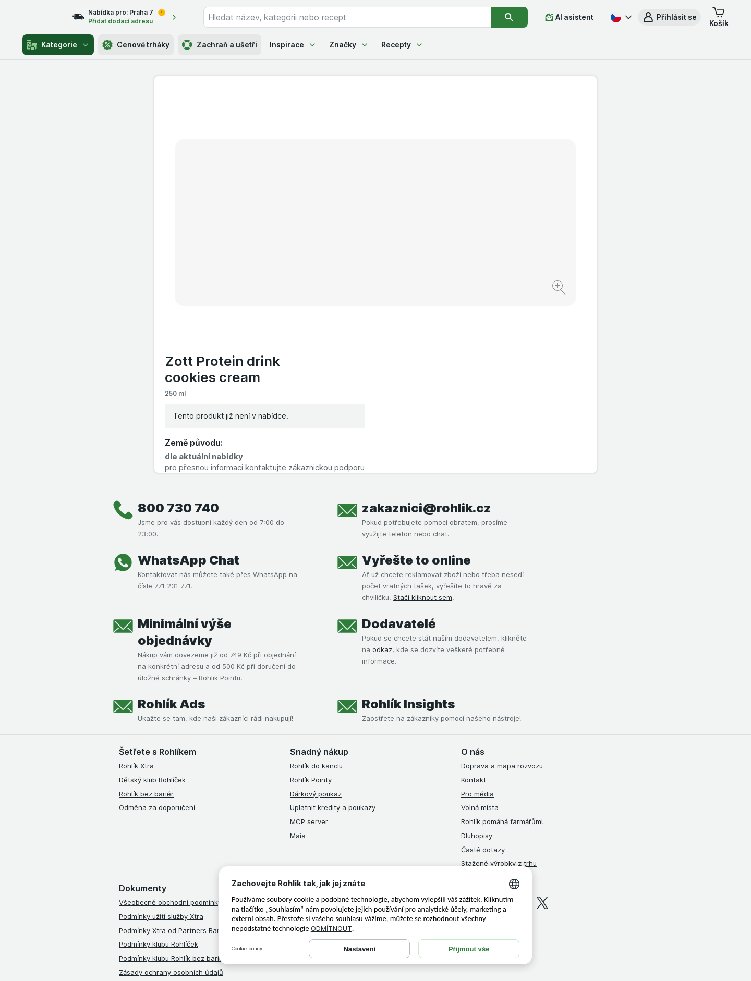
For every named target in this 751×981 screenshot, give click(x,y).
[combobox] (357, 17)
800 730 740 (178, 328)
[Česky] (620, 17)
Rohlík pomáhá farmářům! (502, 642)
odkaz (382, 470)
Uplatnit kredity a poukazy (333, 628)
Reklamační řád (143, 820)
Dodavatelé (399, 444)
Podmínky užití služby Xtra (161, 737)
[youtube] (517, 723)
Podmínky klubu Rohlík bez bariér (172, 779)
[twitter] (542, 723)
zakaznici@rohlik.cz (426, 328)
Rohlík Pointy (311, 600)
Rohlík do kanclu (316, 586)
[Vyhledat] (509, 17)
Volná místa (480, 628)
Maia (298, 656)
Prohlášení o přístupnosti (159, 848)
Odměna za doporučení (157, 628)
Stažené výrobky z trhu (499, 684)
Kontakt (473, 600)
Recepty (402, 44)
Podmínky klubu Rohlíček (158, 765)
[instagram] (492, 723)
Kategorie (58, 45)
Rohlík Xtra (136, 586)
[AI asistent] (569, 17)
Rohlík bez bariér (146, 614)
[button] (669, 17)
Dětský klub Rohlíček (152, 600)
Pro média (477, 614)
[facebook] (467, 723)
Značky (349, 44)
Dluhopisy (476, 656)
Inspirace (293, 44)
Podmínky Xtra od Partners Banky (173, 751)
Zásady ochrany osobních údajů (171, 793)
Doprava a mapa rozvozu (502, 586)
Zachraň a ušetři (219, 45)
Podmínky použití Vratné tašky (168, 807)
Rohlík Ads (171, 524)
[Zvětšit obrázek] (338, 255)
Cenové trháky (135, 45)
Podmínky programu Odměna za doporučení (190, 834)
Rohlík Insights (408, 524)
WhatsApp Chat (188, 380)
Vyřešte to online (416, 380)
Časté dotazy (483, 670)
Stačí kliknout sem (422, 418)
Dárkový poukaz (316, 614)
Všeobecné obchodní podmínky (170, 723)
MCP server (309, 642)
